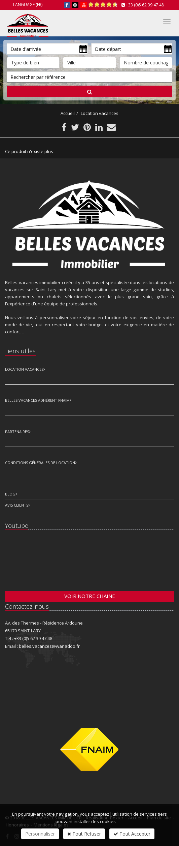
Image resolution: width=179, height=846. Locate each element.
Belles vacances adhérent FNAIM (37, 400)
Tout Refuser (84, 833)
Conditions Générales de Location (40, 462)
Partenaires (17, 431)
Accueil (68, 113)
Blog (10, 493)
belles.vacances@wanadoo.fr (49, 646)
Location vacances (99, 113)
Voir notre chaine (89, 596)
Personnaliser (40, 833)
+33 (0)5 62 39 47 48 (145, 5)
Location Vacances (24, 369)
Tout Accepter (131, 833)
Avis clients (16, 505)
